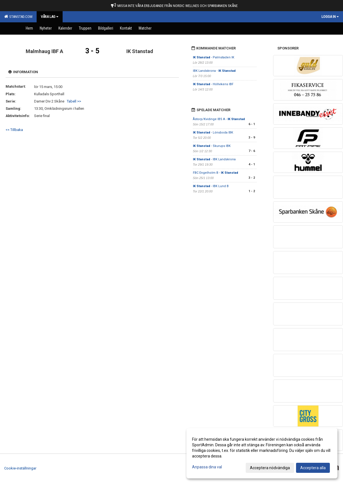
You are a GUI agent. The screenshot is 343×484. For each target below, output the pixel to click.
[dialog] (261, 453)
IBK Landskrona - (214, 71)
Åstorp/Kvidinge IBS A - (219, 119)
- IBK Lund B (211, 186)
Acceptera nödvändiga (270, 468)
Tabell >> (74, 101)
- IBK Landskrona (214, 159)
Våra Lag (49, 17)
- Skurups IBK (212, 146)
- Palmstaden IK (213, 57)
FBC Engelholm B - (215, 173)
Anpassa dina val (207, 467)
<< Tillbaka (14, 130)
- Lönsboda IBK (213, 132)
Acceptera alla (313, 468)
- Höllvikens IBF (213, 84)
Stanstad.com (18, 16)
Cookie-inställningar (20, 468)
